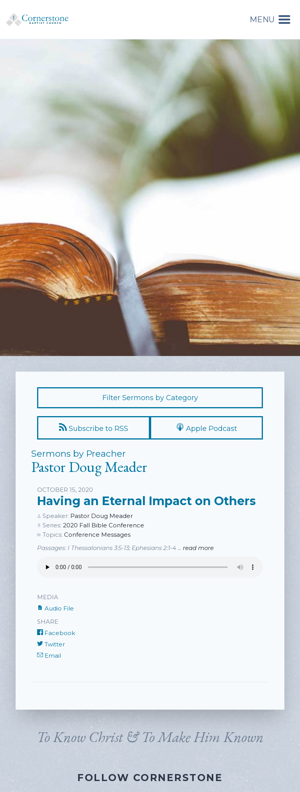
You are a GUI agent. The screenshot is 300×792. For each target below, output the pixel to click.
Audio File (55, 608)
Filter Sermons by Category (150, 397)
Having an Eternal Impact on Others (146, 501)
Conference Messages (97, 534)
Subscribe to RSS (93, 428)
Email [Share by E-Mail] (49, 655)
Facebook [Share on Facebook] (56, 633)
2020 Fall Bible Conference (103, 525)
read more (198, 548)
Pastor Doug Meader (101, 516)
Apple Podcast (206, 428)
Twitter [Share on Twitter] (51, 644)
